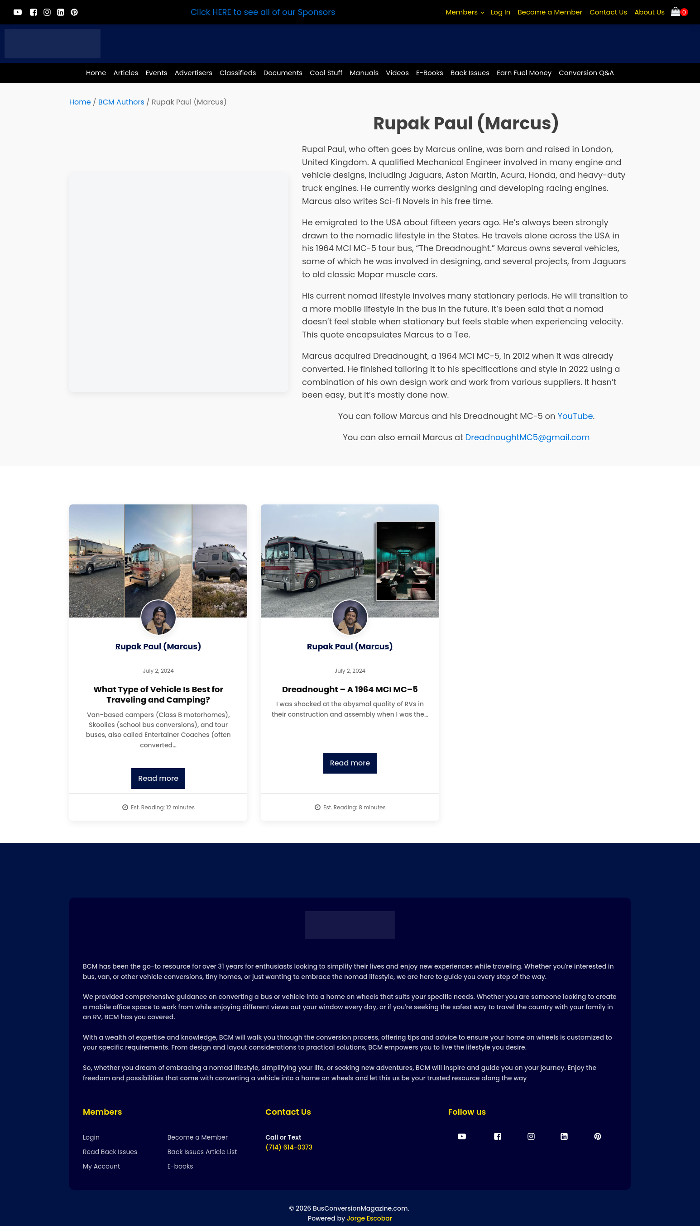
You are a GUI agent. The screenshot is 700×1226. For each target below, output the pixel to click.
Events (156, 72)
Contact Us (608, 12)
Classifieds (238, 72)
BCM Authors (121, 102)
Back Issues (470, 72)
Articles (126, 72)
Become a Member (550, 12)
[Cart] (679, 12)
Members (462, 12)
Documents (283, 72)
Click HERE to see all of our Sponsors (263, 12)
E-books (180, 1166)
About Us (649, 12)
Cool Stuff (326, 72)
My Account (101, 1166)
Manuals (364, 72)
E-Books (429, 72)
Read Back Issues (110, 1152)
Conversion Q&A (586, 72)
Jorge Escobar (369, 1218)
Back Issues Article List (202, 1152)
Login (91, 1137)
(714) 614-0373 (288, 1147)
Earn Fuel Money (524, 72)
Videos (397, 72)
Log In (501, 12)
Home (96, 72)
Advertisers (193, 72)
